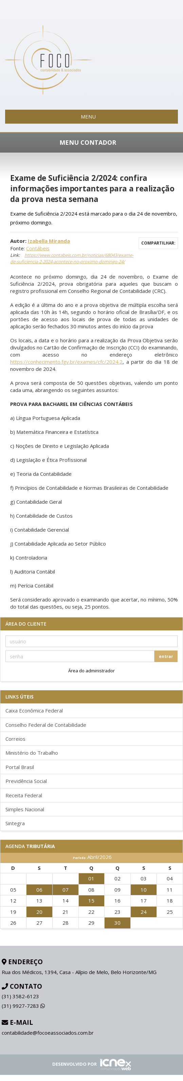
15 (91, 900)
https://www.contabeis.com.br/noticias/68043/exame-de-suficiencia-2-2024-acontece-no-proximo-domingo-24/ (71, 258)
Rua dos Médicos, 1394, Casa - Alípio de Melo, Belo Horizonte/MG (79, 972)
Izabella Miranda (49, 240)
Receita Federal (23, 795)
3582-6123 (20, 996)
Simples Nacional (24, 809)
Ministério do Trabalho (31, 752)
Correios (15, 738)
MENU (91, 116)
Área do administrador (91, 671)
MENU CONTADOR (91, 142)
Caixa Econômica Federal (34, 710)
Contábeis (38, 248)
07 (65, 889)
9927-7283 (23, 1005)
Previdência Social (26, 781)
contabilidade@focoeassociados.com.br (48, 1032)
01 (91, 878)
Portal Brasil (19, 767)
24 (144, 911)
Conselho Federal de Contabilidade (45, 724)
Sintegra (15, 823)
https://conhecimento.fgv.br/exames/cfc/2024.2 (66, 361)
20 (39, 911)
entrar (166, 656)
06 (39, 889)
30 (117, 922)
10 (144, 889)
